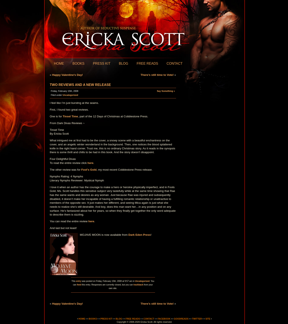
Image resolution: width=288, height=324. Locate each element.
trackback (138, 285)
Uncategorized (70, 95)
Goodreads (181, 318)
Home (59, 63)
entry (78, 281)
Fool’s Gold (89, 169)
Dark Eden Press (139, 234)
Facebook (164, 318)
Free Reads (147, 63)
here (90, 163)
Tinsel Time (70, 116)
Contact (175, 63)
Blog (123, 63)
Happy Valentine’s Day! (67, 74)
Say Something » (166, 91)
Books (79, 63)
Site (207, 318)
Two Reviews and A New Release (80, 85)
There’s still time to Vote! (157, 74)
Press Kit (101, 63)
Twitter (197, 318)
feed (79, 285)
